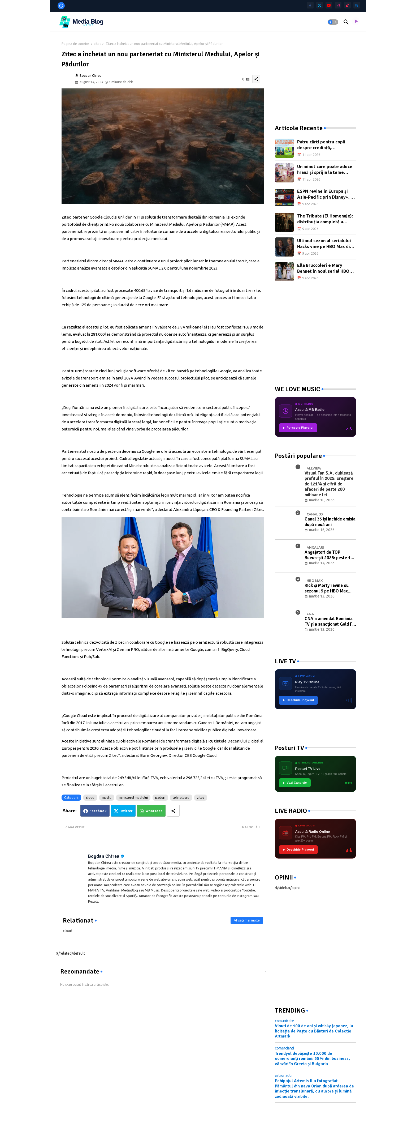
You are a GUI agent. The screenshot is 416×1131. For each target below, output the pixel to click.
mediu (106, 797)
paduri (160, 797)
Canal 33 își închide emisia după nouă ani (330, 522)
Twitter (126, 811)
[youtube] (329, 5)
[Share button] (173, 811)
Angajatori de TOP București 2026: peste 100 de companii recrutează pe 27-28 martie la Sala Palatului (330, 555)
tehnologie (181, 797)
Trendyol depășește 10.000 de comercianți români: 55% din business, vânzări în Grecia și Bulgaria (312, 1058)
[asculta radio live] (356, 22)
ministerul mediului (133, 797)
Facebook (98, 811)
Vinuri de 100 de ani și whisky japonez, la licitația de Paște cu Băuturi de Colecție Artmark (314, 1031)
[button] (333, 22)
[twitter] (319, 5)
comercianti (284, 1048)
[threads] (356, 5)
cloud (90, 797)
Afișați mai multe (247, 920)
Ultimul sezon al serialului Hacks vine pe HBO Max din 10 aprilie (324, 244)
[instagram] (338, 5)
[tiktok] (347, 5)
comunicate (284, 1021)
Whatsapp (154, 811)
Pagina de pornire (75, 43)
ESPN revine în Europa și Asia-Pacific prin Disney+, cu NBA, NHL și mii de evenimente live (326, 194)
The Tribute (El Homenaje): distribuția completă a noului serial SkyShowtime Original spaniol (325, 219)
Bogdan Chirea (103, 856)
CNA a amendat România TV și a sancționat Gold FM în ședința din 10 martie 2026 (330, 621)
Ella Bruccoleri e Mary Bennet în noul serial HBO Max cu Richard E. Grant (323, 268)
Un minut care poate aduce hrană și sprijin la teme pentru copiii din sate (324, 170)
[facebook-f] (310, 5)
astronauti (283, 1075)
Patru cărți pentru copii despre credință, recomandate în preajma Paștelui (322, 145)
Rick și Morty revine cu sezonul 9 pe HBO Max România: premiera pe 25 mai (329, 588)
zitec (97, 43)
